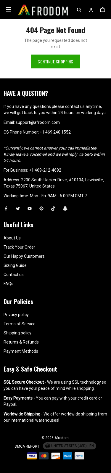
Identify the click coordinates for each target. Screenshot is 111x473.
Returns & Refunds (21, 340)
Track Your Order (19, 245)
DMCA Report (27, 445)
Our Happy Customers (24, 254)
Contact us (14, 273)
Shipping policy (17, 331)
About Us (12, 236)
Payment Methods (21, 349)
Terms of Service (20, 322)
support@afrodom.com (38, 121)
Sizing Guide (15, 264)
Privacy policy (16, 313)
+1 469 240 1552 (55, 130)
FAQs (8, 282)
